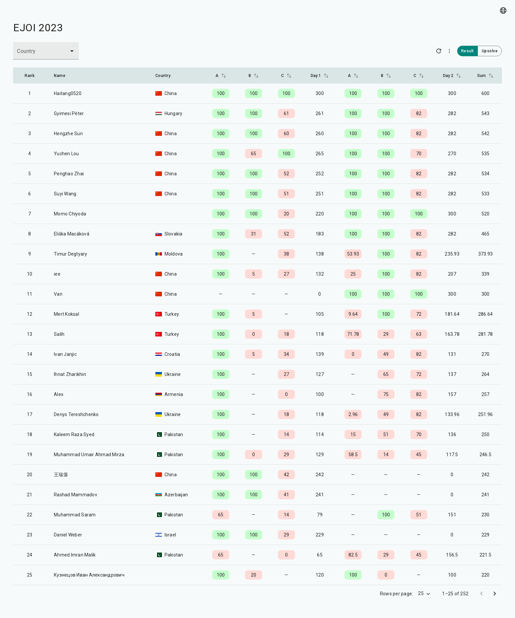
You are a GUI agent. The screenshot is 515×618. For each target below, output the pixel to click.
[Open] (72, 51)
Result (467, 51)
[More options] (449, 51)
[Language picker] (503, 10)
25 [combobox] (421, 593)
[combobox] (36, 54)
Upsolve (490, 51)
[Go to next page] (494, 593)
